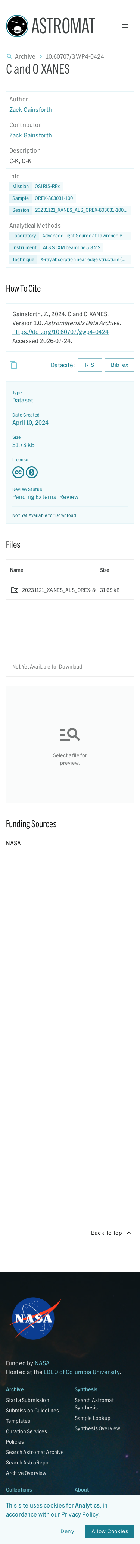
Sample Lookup (93, 1418)
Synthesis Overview (98, 1428)
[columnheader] (51, 570)
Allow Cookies (109, 1531)
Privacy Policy (79, 1514)
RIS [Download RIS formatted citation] (90, 365)
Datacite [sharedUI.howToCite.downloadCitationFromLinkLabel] (62, 364)
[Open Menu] (125, 26)
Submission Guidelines (32, 1410)
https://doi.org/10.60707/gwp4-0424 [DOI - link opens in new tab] (60, 331)
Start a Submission (27, 1400)
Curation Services (26, 1431)
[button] (42, 198)
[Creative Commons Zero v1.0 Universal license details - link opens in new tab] (70, 472)
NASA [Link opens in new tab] (42, 1362)
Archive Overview (26, 1473)
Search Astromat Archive (35, 1452)
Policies (15, 1441)
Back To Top (111, 1233)
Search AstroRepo (27, 1462)
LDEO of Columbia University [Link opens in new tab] (81, 1371)
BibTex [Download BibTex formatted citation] (119, 365)
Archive (25, 56)
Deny (68, 1531)
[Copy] (13, 364)
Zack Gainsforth (30, 109)
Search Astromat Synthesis (94, 1404)
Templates (18, 1421)
